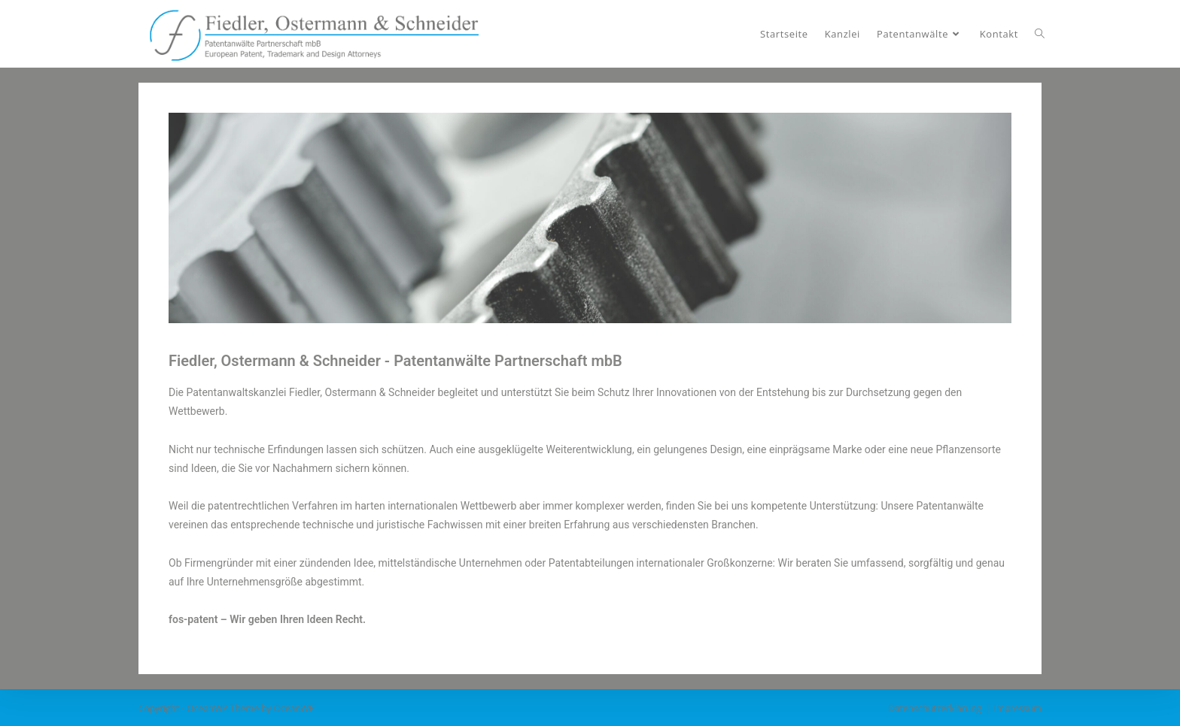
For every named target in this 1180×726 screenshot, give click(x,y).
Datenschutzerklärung (934, 708)
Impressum (1018, 708)
